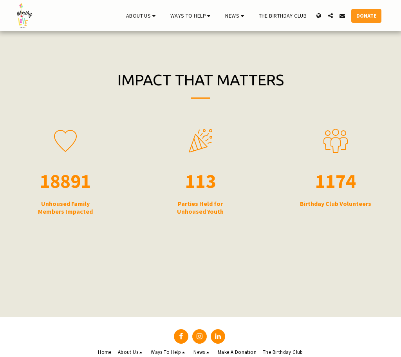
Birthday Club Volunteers (335, 203)
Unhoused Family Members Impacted (65, 207)
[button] (142, 16)
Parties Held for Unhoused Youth (200, 207)
